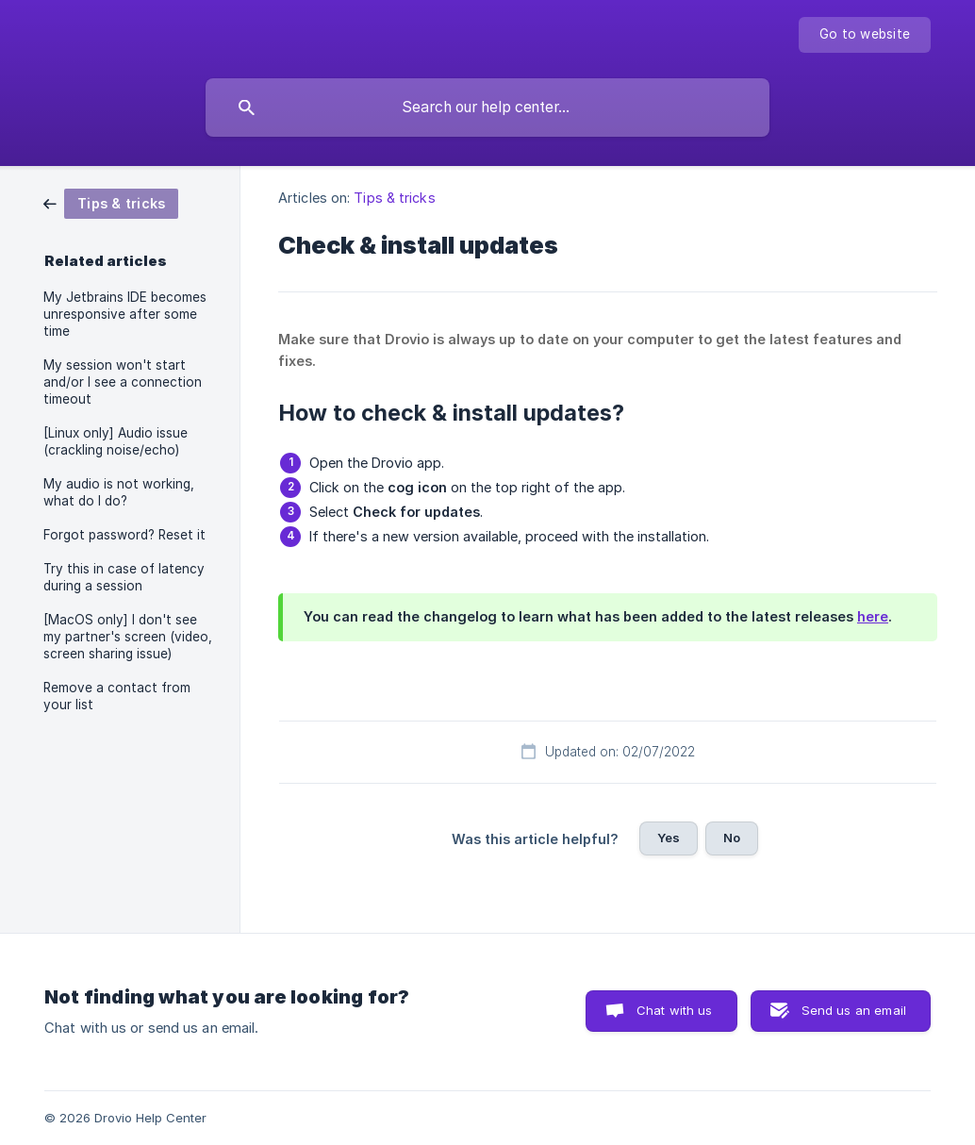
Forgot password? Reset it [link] (124, 534)
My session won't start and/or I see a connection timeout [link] (122, 382)
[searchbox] (487, 107)
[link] (110, 202)
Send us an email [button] (853, 1010)
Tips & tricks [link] (394, 198)
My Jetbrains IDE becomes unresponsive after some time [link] (125, 314)
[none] (865, 35)
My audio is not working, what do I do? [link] (118, 492)
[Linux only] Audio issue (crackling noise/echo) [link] (115, 441)
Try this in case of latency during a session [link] (124, 577)
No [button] (731, 837)
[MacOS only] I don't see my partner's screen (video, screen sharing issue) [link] (127, 636)
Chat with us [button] (674, 1010)
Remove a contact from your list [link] (116, 696)
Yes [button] (668, 837)
